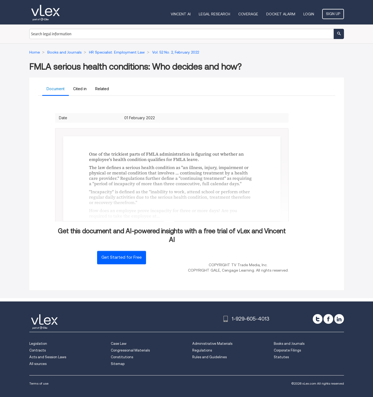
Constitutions (122, 357)
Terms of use (38, 383)
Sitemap (118, 364)
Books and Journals (289, 344)
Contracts (37, 350)
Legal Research (214, 14)
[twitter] (317, 319)
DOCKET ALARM (280, 14)
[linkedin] (339, 319)
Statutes (281, 357)
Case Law (118, 344)
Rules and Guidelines (209, 357)
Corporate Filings (287, 350)
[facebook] (328, 319)
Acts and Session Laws (47, 357)
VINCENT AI (181, 14)
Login (308, 14)
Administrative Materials (212, 344)
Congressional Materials (130, 350)
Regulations (202, 350)
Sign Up (333, 14)
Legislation (38, 344)
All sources (38, 364)
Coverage (248, 14)
